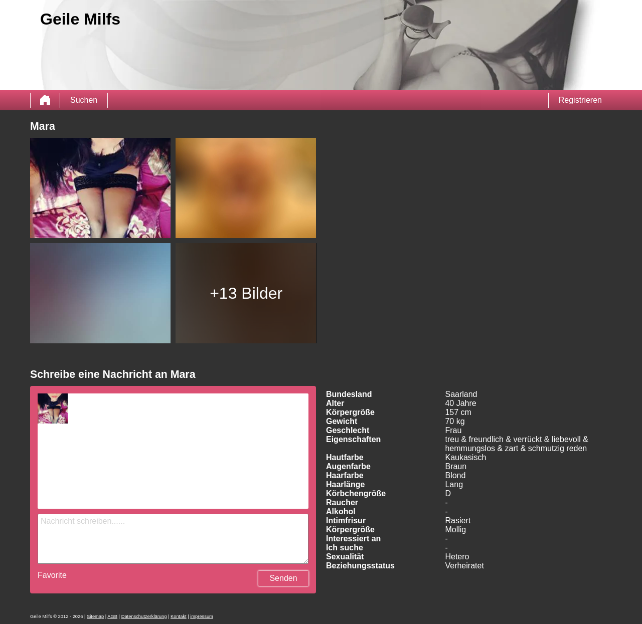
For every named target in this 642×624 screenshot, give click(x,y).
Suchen (83, 100)
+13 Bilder (246, 293)
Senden (283, 578)
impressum (201, 616)
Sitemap (95, 616)
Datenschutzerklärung (144, 616)
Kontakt (179, 616)
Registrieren (580, 100)
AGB (112, 616)
